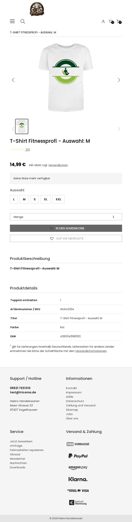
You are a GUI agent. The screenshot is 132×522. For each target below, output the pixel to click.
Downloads (17, 467)
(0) (20, 150)
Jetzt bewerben (21, 441)
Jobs (69, 414)
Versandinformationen (91, 351)
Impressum (74, 392)
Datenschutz (75, 401)
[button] (119, 80)
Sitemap (72, 410)
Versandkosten (58, 165)
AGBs (69, 397)
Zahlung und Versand (80, 405)
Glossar (15, 454)
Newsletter (17, 459)
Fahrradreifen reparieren (27, 450)
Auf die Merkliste (66, 238)
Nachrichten (18, 463)
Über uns (72, 418)
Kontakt (71, 388)
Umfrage (16, 446)
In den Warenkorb (66, 228)
